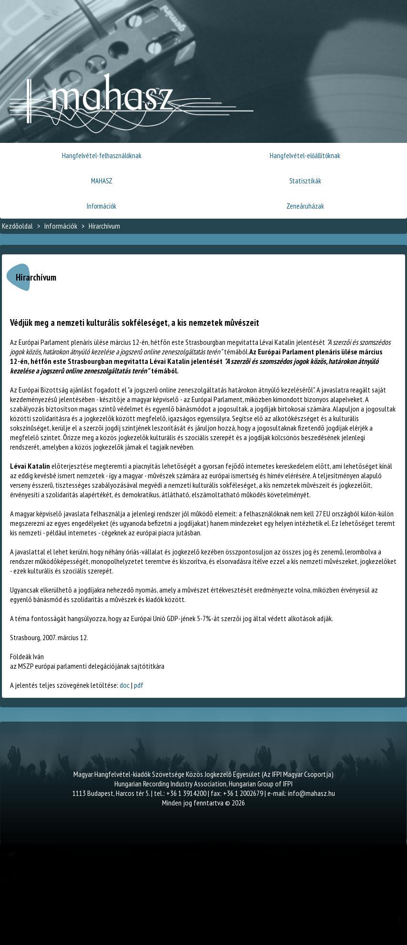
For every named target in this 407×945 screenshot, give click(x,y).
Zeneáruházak (305, 206)
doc (125, 685)
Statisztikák (305, 180)
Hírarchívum (104, 226)
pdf (138, 685)
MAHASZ (101, 180)
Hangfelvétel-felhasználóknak (102, 155)
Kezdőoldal (17, 226)
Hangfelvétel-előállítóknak (305, 155)
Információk (101, 206)
